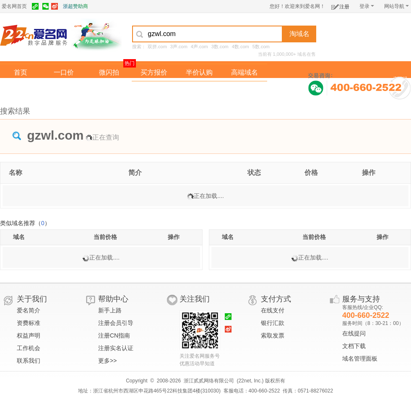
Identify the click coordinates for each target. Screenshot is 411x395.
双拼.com (157, 46)
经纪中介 (153, 89)
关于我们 (32, 299)
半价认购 (199, 72)
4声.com (199, 46)
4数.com (240, 46)
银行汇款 (272, 323)
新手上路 (110, 310)
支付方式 (276, 299)
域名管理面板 (359, 358)
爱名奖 (244, 89)
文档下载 (354, 346)
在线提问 (354, 333)
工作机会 (28, 348)
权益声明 (28, 335)
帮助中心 (113, 299)
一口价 (64, 72)
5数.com (261, 46)
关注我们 (194, 299)
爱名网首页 (14, 6)
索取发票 (272, 335)
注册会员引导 (115, 323)
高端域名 (244, 72)
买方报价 (153, 72)
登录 (366, 6)
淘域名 (299, 33)
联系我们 (28, 360)
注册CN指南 (114, 335)
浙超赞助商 (75, 6)
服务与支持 (361, 299)
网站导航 (396, 6)
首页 (20, 72)
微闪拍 (109, 72)
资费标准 (28, 323)
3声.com (178, 46)
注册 (340, 5)
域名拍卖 (199, 89)
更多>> (107, 360)
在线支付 (272, 310)
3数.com (220, 46)
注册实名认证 (115, 348)
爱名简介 (28, 310)
